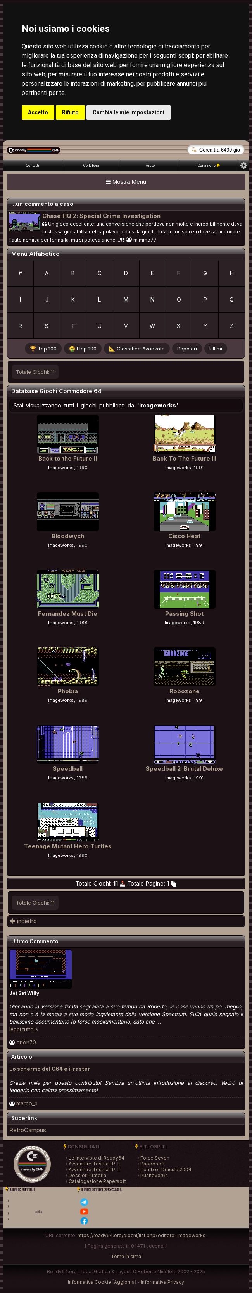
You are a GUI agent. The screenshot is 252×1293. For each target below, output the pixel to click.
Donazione (209, 165)
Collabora (91, 165)
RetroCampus (27, 1130)
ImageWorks (178, 700)
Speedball (68, 768)
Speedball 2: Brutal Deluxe (184, 768)
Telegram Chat (101, 1204)
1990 (82, 467)
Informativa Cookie (89, 1282)
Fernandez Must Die (67, 613)
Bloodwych (68, 536)
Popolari (187, 348)
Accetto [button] (38, 112)
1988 (82, 622)
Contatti (32, 165)
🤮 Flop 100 (83, 348)
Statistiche (22, 1213)
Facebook (95, 1223)
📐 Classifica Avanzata (137, 348)
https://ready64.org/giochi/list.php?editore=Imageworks (141, 1235)
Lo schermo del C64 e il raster (49, 1069)
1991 (199, 467)
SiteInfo (19, 1200)
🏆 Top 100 (43, 348)
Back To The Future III (184, 458)
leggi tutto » (23, 1029)
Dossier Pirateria (87, 1175)
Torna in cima (126, 1256)
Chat (15, 1219)
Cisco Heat (184, 536)
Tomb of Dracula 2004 (166, 1169)
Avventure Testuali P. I (94, 1164)
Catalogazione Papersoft (97, 1181)
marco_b (27, 1103)
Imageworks (61, 467)
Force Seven (154, 1158)
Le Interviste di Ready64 (96, 1158)
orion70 (26, 1042)
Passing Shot (184, 613)
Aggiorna (124, 1282)
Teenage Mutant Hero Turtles (68, 846)
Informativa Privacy (162, 1282)
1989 (198, 622)
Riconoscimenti (28, 1206)
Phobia (68, 691)
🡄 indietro (23, 921)
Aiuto (150, 165)
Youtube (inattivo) (104, 1213)
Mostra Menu (126, 181)
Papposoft (152, 1164)
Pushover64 (154, 1175)
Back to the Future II (67, 458)
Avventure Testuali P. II (94, 1169)
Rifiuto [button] (70, 112)
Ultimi (215, 348)
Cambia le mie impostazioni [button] (128, 112)
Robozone (184, 691)
